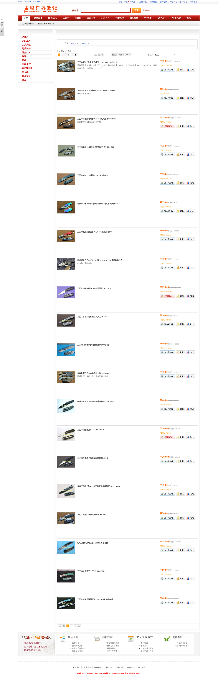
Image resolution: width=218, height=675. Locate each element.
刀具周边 (26, 45)
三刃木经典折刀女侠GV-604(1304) (90, 571)
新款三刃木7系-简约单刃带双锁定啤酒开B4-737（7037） (99, 486)
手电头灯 (26, 64)
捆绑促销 (163, 2)
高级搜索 (146, 10)
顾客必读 (75, 643)
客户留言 (183, 2)
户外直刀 (26, 41)
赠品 (24, 80)
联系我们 (87, 667)
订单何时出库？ (147, 648)
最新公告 (109, 667)
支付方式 (144, 643)
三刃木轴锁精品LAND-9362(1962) (90, 430)
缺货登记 (167, 126)
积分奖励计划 (77, 651)
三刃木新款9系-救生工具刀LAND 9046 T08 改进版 (97, 62)
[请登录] (27, 1)
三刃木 (85, 43)
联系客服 (193, 2)
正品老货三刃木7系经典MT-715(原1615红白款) (96, 90)
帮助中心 (173, 2)
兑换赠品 (153, 2)
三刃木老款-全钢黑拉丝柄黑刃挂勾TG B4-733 (95, 147)
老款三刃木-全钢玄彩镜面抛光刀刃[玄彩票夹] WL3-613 (99, 204)
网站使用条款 (111, 648)
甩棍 (24, 60)
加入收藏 (180, 70)
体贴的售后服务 (112, 646)
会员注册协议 (182, 643)
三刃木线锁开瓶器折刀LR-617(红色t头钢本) (94, 232)
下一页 (74, 55)
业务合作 (130, 667)
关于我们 (76, 667)
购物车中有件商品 (127, 2)
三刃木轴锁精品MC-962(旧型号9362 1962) (94, 288)
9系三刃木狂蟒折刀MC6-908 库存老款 (92, 543)
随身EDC (26, 52)
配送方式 (144, 646)
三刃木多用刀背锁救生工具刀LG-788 (92, 317)
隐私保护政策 (182, 646)
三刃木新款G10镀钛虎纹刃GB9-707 (91, 515)
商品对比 (190, 70)
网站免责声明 (111, 651)
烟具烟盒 (26, 76)
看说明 (74, 43)
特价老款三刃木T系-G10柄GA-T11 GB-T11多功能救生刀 (99, 260)
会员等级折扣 (77, 646)
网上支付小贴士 (147, 651)
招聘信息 (98, 667)
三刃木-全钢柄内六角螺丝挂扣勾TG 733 (93, 345)
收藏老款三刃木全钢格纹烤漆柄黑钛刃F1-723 (95, 401)
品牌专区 (143, 2)
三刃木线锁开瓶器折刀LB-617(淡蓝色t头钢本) (95, 599)
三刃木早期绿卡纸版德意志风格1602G (92, 458)
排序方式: (150, 55)
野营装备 (26, 48)
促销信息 (120, 667)
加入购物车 (167, 98)
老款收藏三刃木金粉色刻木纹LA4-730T (93, 373)
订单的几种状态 (78, 648)
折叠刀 (25, 37)
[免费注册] (36, 1)
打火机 (25, 72)
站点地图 (141, 667)
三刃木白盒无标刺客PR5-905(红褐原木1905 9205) (97, 119)
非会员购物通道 (112, 643)
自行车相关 (27, 68)
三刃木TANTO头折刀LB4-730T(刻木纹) (93, 175)
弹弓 (24, 56)
